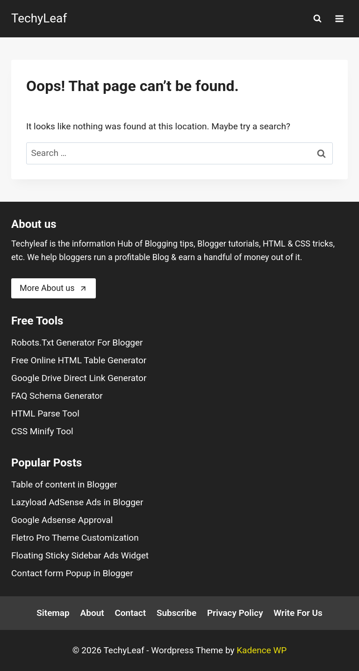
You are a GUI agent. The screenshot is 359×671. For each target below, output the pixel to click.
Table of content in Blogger (64, 484)
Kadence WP (262, 650)
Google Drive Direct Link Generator (78, 378)
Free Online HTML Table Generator (78, 360)
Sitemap (53, 612)
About (92, 612)
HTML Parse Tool (45, 413)
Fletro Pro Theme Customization (75, 537)
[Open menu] (339, 18)
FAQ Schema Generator (57, 395)
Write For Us (297, 612)
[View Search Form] (317, 18)
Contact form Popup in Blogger (72, 573)
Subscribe (176, 612)
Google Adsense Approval (62, 520)
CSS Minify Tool (42, 431)
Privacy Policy (235, 612)
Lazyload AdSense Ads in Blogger (77, 502)
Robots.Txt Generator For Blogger (77, 342)
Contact (130, 612)
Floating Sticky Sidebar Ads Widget (80, 555)
